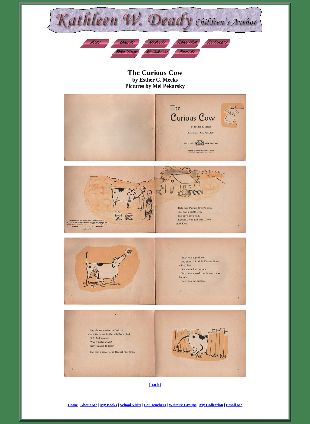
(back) (155, 384)
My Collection (211, 405)
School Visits (130, 405)
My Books (108, 405)
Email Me (234, 405)
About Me (88, 405)
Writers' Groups (182, 405)
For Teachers (155, 405)
